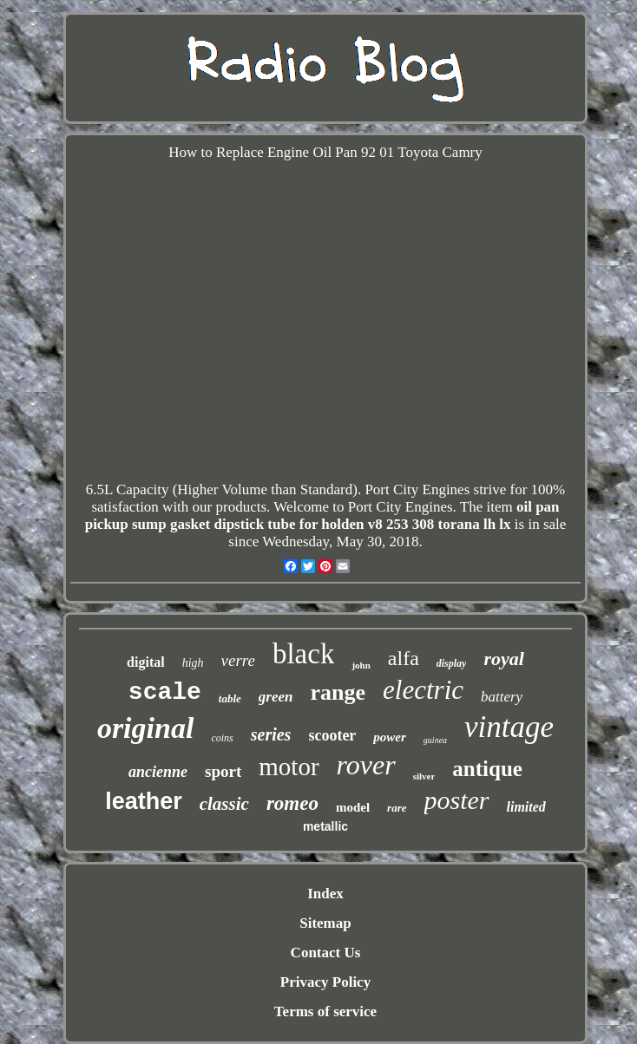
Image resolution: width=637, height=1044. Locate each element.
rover (366, 764)
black (303, 653)
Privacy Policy (325, 982)
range (338, 692)
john (360, 665)
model (353, 807)
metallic (325, 826)
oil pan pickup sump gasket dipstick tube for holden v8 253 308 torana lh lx (322, 515)
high (193, 662)
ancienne (157, 771)
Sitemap (325, 923)
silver (424, 776)
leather (143, 801)
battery (501, 696)
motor (288, 766)
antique (487, 768)
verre (238, 660)
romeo (292, 803)
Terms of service (325, 1011)
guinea (435, 740)
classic (224, 803)
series (271, 734)
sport (223, 771)
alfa (403, 658)
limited (526, 806)
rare (396, 807)
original (145, 728)
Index (325, 893)
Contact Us (326, 952)
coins (222, 738)
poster (456, 800)
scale (164, 692)
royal (503, 658)
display (452, 663)
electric (423, 690)
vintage (509, 727)
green (276, 696)
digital (146, 662)
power (389, 737)
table (230, 698)
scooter (332, 735)
